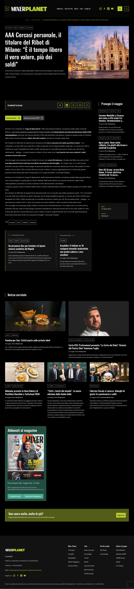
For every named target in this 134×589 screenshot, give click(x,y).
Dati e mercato (89, 550)
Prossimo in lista (67, 235)
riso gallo (50, 386)
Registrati (121, 515)
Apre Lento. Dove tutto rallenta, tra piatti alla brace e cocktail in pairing (113, 145)
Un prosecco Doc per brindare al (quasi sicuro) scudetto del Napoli (26, 247)
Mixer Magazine (73, 562)
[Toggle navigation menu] (7, 9)
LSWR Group (120, 558)
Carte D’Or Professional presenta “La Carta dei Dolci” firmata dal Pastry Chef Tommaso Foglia (97, 346)
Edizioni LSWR (121, 554)
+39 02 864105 (17, 565)
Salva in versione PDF (33, 118)
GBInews (60, 9)
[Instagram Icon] (100, 9)
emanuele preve (60, 386)
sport (10, 240)
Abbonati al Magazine (33, 496)
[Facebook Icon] (104, 9)
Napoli (16, 240)
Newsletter (72, 558)
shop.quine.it (23, 570)
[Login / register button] (120, 8)
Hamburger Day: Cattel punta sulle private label (27, 340)
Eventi (86, 562)
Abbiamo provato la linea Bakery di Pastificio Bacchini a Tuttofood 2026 (22, 392)
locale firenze (103, 111)
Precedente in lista (16, 235)
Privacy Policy (73, 566)
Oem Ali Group (112, 165)
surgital (8, 386)
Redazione (21, 252)
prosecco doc (24, 240)
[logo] (29, 8)
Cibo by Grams (35, 19)
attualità (22, 27)
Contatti (71, 554)
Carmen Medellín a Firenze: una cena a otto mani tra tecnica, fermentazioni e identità (111, 118)
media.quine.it (13, 570)
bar (119, 111)
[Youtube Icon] (112, 9)
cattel (7, 335)
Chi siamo (71, 550)
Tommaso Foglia (89, 340)
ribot (15, 27)
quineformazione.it (35, 570)
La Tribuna (119, 566)
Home (27, 19)
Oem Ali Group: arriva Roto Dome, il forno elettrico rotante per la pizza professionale (111, 172)
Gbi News (103, 550)
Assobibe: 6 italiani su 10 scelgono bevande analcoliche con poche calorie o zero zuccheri (74, 250)
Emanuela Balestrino (107, 397)
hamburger (15, 335)
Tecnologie (88, 554)
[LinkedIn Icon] (108, 9)
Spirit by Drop (89, 570)
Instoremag (104, 554)
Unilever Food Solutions (75, 340)
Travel (86, 558)
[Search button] (127, 8)
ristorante (29, 27)
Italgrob (88, 9)
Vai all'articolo (15, 496)
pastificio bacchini (17, 386)
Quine (118, 562)
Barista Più (69, 9)
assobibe (63, 240)
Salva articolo (13, 118)
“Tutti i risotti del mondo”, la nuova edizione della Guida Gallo (64, 392)
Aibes (76, 9)
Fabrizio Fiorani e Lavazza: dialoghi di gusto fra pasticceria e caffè (107, 392)
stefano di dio (116, 138)
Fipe (81, 9)
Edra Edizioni (120, 550)
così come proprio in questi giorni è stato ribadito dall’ (33, 132)
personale (8, 27)
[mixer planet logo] (15, 550)
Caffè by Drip (88, 573)
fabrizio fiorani (94, 386)
